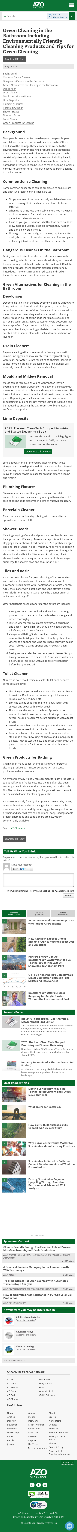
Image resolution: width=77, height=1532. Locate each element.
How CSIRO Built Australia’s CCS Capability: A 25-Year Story (48, 1126)
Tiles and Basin (11, 115)
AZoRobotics (13, 1387)
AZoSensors (44, 1379)
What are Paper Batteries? (44, 1107)
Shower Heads (11, 111)
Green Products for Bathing (18, 123)
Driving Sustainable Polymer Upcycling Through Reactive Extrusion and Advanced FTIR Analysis (46, 1183)
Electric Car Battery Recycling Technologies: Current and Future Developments (49, 1092)
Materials (33, 1436)
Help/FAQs (33, 1440)
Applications (34, 1428)
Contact (53, 1424)
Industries (33, 1432)
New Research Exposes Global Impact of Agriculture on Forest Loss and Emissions (51, 941)
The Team (33, 1444)
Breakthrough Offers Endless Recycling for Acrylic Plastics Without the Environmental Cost (48, 996)
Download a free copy (38, 451)
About (52, 1413)
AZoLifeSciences (47, 1395)
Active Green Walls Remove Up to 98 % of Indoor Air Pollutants (51, 922)
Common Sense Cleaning (17, 77)
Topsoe (12, 1274)
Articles (11, 1416)
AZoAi (41, 1387)
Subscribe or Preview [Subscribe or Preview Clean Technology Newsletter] (26, 1349)
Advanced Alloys (24, 1331)
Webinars (12, 1428)
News (10, 1413)
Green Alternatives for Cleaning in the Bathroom (30, 85)
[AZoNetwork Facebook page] (38, 1485)
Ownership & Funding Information (59, 1453)
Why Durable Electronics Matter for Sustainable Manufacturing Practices (51, 1144)
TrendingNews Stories (14, 913)
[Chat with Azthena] (69, 1525)
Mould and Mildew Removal (18, 96)
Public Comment (19, 890)
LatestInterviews (63, 913)
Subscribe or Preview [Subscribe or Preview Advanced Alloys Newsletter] (26, 1334)
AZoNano (11, 1383)
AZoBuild (11, 1395)
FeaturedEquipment (39, 913)
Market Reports (15, 1432)
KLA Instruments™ (17, 1302)
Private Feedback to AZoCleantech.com (53, 890)
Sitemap (53, 1443)
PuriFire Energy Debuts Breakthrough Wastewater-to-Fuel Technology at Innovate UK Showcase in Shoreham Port (49, 961)
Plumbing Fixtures (13, 104)
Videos (31, 1413)
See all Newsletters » (14, 1360)
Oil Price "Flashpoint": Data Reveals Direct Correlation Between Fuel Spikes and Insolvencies (50, 978)
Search (52, 1416)
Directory (11, 1420)
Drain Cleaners (11, 92)
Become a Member (37, 1448)
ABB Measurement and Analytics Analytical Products (33, 1288)
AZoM (10, 1379)
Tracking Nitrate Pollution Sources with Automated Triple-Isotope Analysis (35, 1282)
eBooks (10, 1440)
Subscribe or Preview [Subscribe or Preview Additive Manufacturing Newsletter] (26, 1320)
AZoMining (12, 1399)
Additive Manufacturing (28, 1317)
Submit (68, 895)
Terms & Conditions (59, 1432)
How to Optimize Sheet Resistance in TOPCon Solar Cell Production (37, 1296)
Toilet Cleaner (11, 119)
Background (10, 73)
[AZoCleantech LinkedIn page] (32, 1485)
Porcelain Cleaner (13, 107)
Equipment (12, 1424)
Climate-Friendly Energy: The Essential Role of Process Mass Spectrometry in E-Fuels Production (37, 1248)
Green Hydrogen (36, 1424)
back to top (67, 1462)
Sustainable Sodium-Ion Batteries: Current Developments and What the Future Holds (51, 1164)
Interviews (33, 1420)
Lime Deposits (11, 100)
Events (31, 1416)
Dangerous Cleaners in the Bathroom (24, 81)
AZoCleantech (18, 828)
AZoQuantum (45, 1383)
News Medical (46, 1391)
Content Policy (56, 1447)
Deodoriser (9, 88)
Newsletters (55, 1420)
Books (10, 1436)
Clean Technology (25, 1346)
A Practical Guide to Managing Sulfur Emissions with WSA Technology (36, 1268)
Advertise (53, 1428)
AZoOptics (12, 1391)
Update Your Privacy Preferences (38, 1522)
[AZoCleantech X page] (44, 1485)
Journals (11, 1444)
